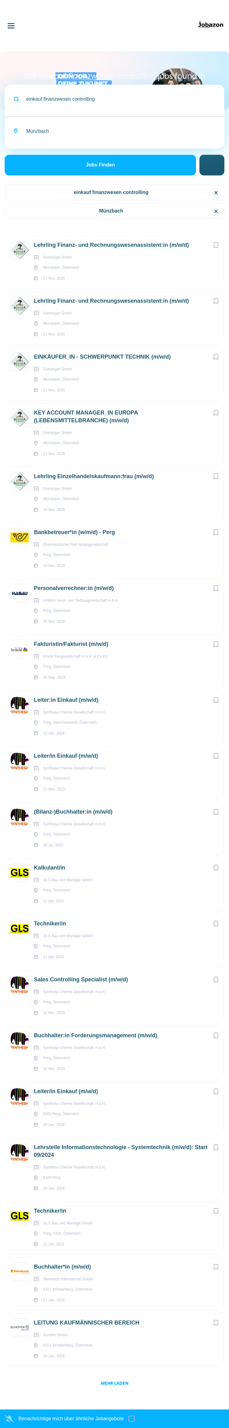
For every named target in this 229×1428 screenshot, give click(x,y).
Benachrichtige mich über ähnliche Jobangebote (71, 1418)
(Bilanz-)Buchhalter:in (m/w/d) (73, 812)
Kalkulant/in (49, 868)
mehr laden (115, 1383)
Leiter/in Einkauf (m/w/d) (66, 756)
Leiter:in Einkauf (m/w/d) (66, 700)
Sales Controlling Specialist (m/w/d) (81, 979)
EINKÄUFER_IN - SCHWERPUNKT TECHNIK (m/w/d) (102, 357)
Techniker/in (50, 923)
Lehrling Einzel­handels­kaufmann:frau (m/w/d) (94, 476)
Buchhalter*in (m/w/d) (62, 1267)
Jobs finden (100, 164)
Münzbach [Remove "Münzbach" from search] (111, 210)
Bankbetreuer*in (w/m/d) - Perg (74, 532)
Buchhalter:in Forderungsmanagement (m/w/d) (95, 1035)
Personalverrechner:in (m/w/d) (74, 588)
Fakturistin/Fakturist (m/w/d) (71, 644)
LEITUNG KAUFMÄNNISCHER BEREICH (86, 1323)
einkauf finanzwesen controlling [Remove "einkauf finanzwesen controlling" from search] (111, 192)
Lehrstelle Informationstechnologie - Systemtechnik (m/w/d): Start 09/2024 (120, 1151)
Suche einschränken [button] (211, 165)
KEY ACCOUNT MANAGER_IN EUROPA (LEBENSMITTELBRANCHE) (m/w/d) (86, 416)
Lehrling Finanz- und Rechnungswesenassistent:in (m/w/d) (111, 245)
